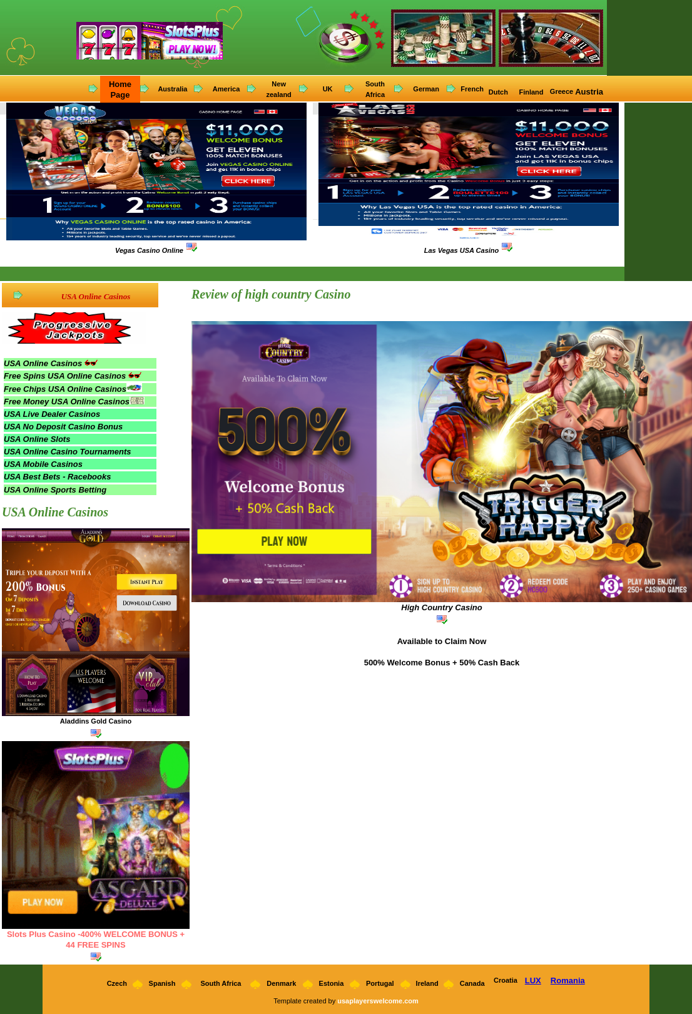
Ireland (427, 983)
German (426, 89)
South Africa (220, 983)
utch (502, 92)
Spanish (162, 983)
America (226, 89)
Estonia (331, 983)
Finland (532, 92)
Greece (561, 91)
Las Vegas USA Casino (461, 250)
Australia (172, 89)
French (472, 89)
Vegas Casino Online (149, 250)
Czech (116, 983)
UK (328, 89)
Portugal (380, 983)
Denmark (281, 983)
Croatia (505, 980)
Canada (472, 983)
